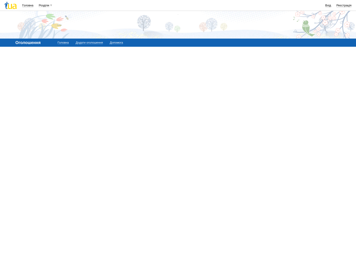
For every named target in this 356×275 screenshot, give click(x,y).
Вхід (328, 5)
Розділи (44, 5)
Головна (27, 5)
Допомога (116, 42)
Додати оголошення (89, 42)
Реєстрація (343, 5)
